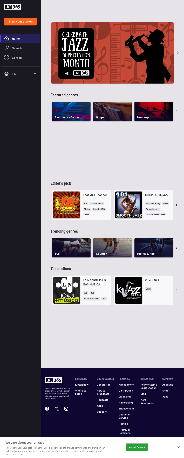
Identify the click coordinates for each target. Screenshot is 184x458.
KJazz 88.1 (152, 280)
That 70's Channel (95, 195)
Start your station (20, 21)
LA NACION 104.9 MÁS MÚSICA (94, 282)
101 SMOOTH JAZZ (157, 195)
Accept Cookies (137, 447)
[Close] (178, 447)
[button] (85, 203)
